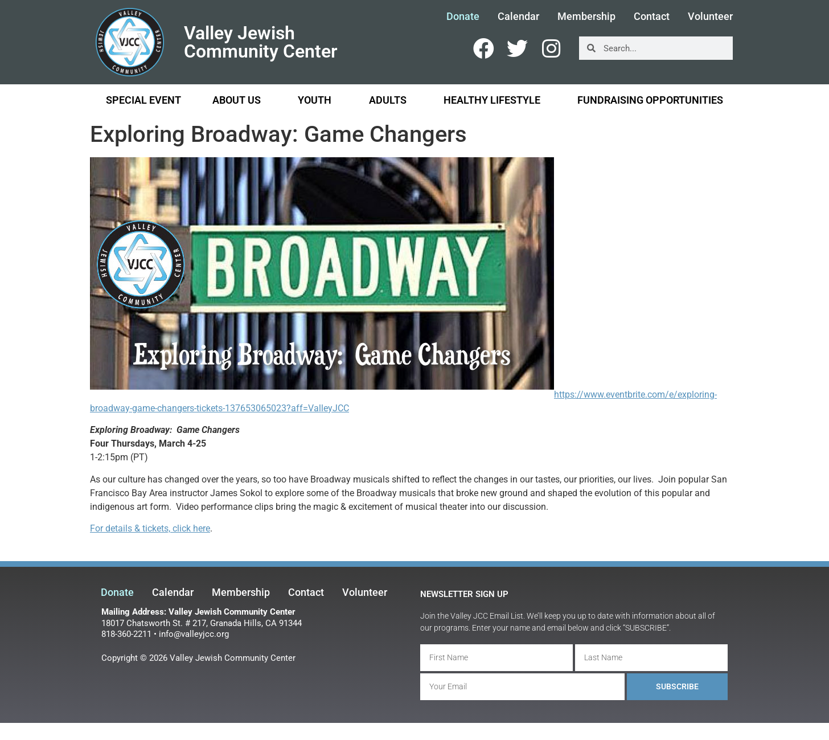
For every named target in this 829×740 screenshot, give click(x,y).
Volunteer (710, 16)
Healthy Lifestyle (495, 100)
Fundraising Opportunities (650, 100)
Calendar (518, 16)
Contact (652, 16)
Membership (586, 16)
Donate (462, 16)
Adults (390, 100)
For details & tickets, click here (150, 528)
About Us (239, 100)
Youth (317, 100)
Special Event (143, 100)
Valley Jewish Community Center (261, 42)
